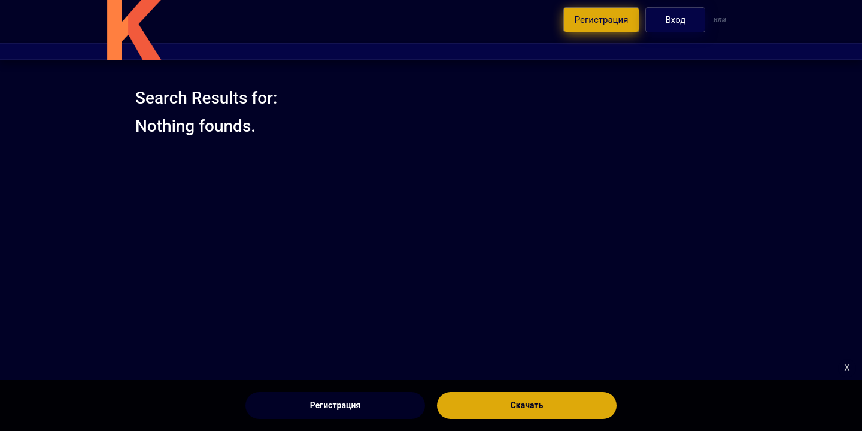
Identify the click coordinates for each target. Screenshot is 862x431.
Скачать (527, 405)
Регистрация (335, 405)
